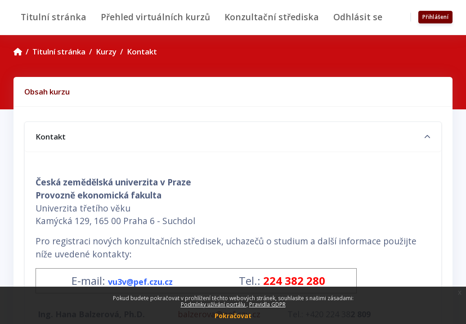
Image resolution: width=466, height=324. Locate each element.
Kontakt (142, 51)
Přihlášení (435, 17)
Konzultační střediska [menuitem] (271, 17)
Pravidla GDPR (267, 304)
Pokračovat (233, 315)
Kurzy (106, 51)
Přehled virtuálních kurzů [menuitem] (155, 17)
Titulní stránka (58, 51)
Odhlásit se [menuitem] (357, 17)
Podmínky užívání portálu (213, 304)
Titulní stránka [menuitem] (53, 17)
